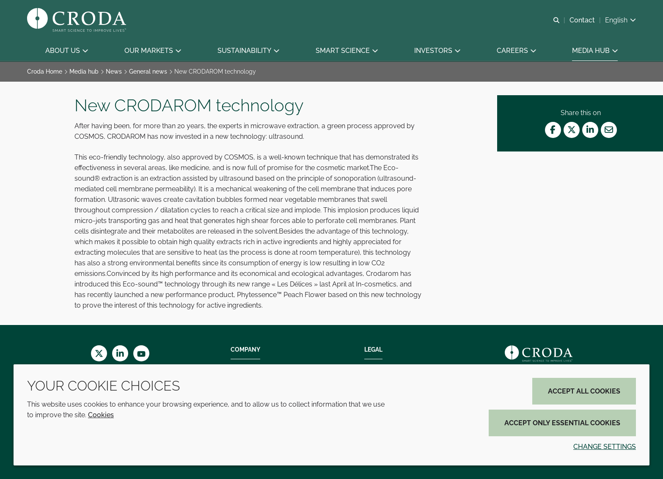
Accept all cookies (584, 391)
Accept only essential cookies (562, 423)
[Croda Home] (77, 20)
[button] (66, 51)
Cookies (101, 415)
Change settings (604, 447)
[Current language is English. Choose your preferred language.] (620, 20)
